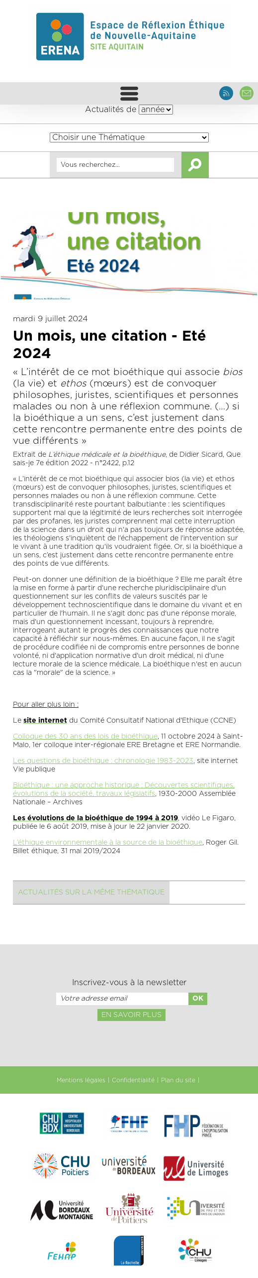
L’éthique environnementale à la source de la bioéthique (107, 842)
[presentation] (129, 1043)
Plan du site (178, 1080)
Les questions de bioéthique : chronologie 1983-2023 (103, 761)
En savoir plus (131, 1015)
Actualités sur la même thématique (91, 892)
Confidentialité (133, 1080)
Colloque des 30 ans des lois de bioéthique (85, 736)
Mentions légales (81, 1080)
